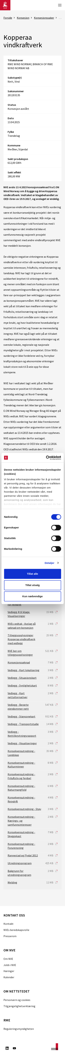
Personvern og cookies (16, 1000)
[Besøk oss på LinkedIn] (7, 1049)
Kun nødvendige (32, 596)
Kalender (8, 977)
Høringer (8, 971)
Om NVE (8, 959)
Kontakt (8, 923)
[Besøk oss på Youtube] (14, 1049)
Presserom (9, 936)
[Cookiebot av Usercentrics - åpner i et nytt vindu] (46, 457)
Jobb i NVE (9, 965)
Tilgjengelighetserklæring (19, 1006)
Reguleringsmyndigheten (18, 1029)
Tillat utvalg (32, 585)
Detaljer (49, 562)
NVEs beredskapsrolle (16, 930)
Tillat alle (32, 573)
